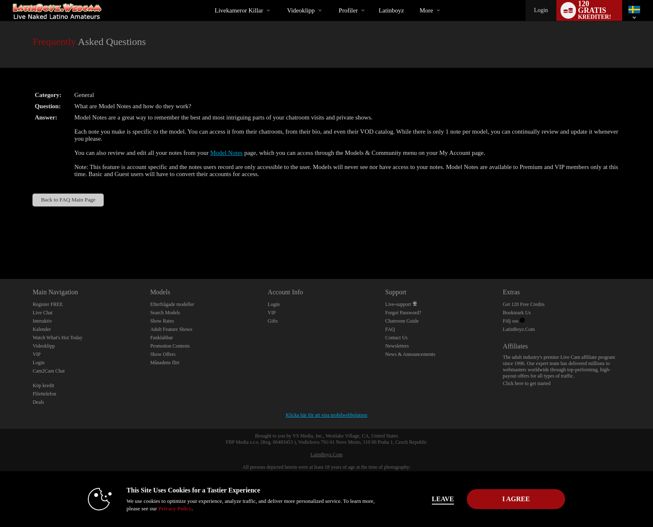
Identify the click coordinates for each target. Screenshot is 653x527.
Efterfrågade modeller (172, 304)
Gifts (273, 321)
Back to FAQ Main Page (68, 199)
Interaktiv (42, 321)
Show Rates (162, 321)
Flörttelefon (44, 394)
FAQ (390, 329)
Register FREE (47, 304)
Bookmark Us (517, 313)
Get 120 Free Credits (523, 304)
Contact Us (396, 338)
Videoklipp (301, 10)
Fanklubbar (161, 338)
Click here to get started (527, 383)
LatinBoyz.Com (519, 329)
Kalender (41, 329)
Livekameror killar (239, 10)
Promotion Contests (170, 346)
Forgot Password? (403, 313)
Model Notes (226, 152)
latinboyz (391, 10)
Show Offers (163, 354)
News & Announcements (410, 354)
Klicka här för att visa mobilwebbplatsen (326, 415)
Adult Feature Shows (171, 329)
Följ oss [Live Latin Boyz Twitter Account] (514, 321)
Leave (443, 498)
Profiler (348, 10)
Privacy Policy (175, 508)
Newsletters (397, 346)
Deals (38, 402)
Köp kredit (43, 385)
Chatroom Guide (402, 321)
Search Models (165, 313)
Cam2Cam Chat (48, 371)
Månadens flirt (164, 362)
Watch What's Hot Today (57, 338)
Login (541, 10)
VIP (36, 354)
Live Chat (42, 313)
